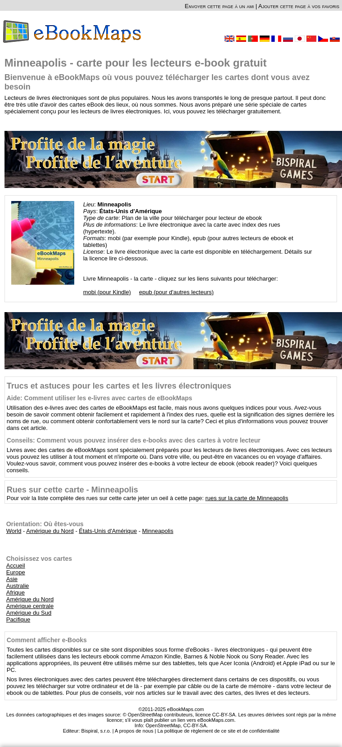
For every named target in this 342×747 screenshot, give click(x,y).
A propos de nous (134, 731)
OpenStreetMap (162, 725)
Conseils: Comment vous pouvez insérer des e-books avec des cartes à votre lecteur (134, 440)
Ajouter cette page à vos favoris (298, 6)
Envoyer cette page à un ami (219, 6)
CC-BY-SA (195, 725)
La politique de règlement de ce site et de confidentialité (219, 731)
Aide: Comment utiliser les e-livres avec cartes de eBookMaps (99, 398)
